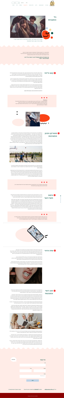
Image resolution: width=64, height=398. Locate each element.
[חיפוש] (16, 3)
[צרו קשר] (22, 3)
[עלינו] (26, 3)
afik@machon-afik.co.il (49, 389)
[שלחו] (32, 380)
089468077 (37, 389)
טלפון (45, 368)
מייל (31, 368)
